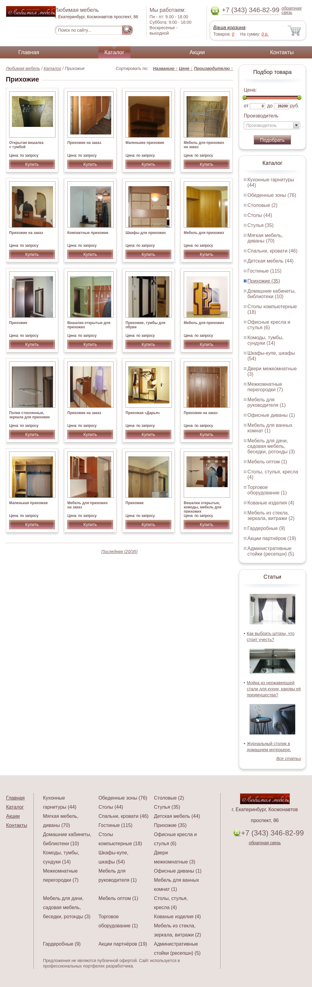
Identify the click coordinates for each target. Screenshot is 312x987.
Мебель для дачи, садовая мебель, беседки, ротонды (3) (271, 446)
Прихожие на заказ (84, 143)
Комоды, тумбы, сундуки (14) (265, 340)
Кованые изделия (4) (270, 502)
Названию (165, 68)
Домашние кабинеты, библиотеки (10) (271, 293)
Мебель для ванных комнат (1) (269, 428)
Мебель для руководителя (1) (266, 402)
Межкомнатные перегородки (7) (265, 387)
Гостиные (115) (264, 271)
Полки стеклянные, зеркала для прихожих (29, 415)
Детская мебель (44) (270, 260)
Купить (32, 164)
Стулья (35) (260, 225)
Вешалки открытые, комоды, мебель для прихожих (203, 507)
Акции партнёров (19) (271, 538)
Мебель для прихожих (204, 233)
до (270, 105)
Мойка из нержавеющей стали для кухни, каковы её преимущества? (274, 688)
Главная (28, 52)
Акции (197, 52)
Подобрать (272, 140)
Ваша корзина (229, 27)
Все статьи (288, 758)
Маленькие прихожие (145, 143)
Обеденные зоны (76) (271, 195)
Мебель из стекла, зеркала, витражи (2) (271, 515)
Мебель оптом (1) (267, 461)
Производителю (213, 68)
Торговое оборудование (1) (267, 490)
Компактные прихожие (87, 233)
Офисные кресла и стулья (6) (268, 324)
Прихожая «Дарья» (143, 413)
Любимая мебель (23, 68)
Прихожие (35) (263, 281)
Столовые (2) (262, 205)
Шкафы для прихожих (146, 233)
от (246, 105)
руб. (295, 105)
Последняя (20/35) (119, 551)
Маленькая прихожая (28, 503)
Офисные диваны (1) (271, 415)
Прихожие (18, 323)
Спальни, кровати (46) (272, 250)
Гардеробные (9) (266, 528)
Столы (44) (259, 215)
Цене (186, 68)
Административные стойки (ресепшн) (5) (270, 551)
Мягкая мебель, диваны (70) (265, 238)
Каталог (114, 52)
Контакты (282, 52)
